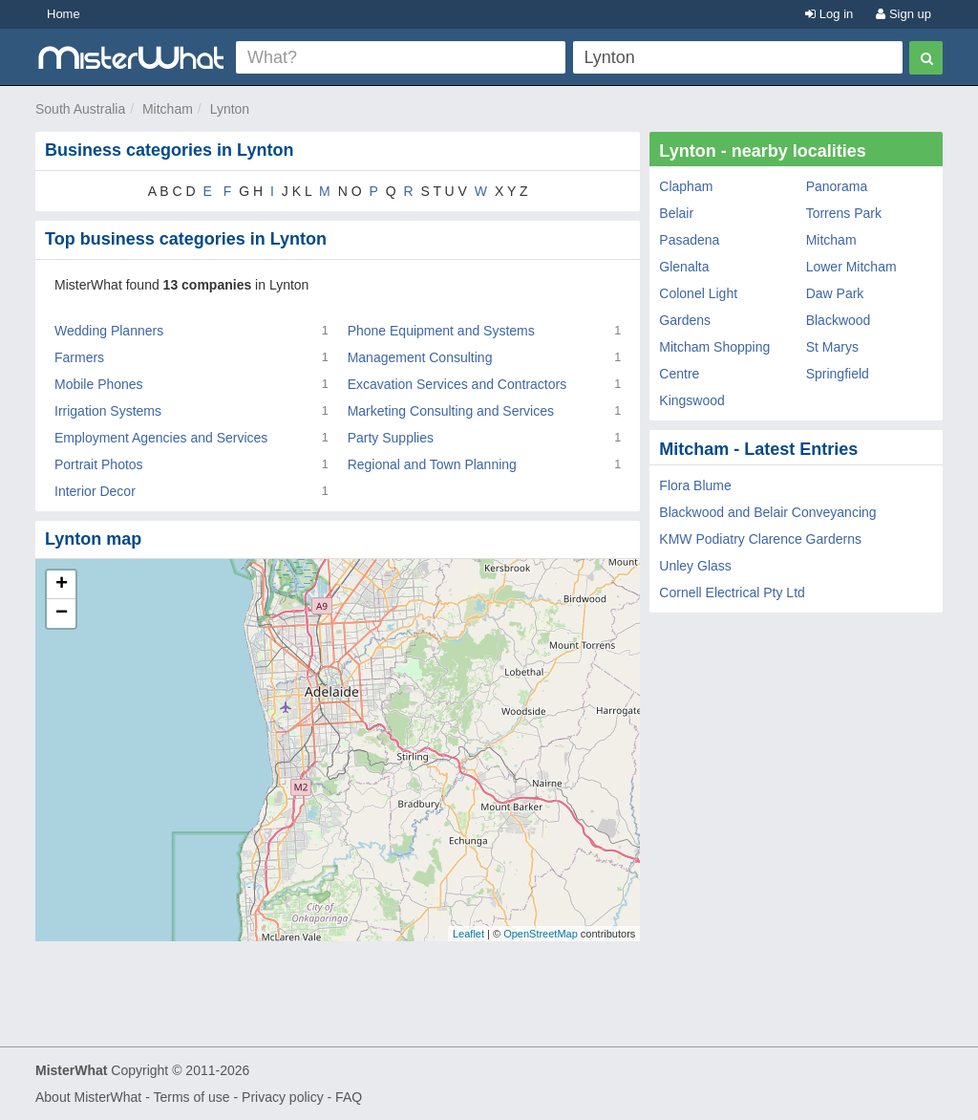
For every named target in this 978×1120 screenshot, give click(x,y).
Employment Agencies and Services (160, 437)
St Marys (832, 347)
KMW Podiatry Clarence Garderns (760, 539)
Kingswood (692, 400)
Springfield (837, 373)
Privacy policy (283, 1097)
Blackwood (838, 320)
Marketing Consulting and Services (451, 411)
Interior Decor (95, 491)
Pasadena (689, 240)
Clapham (685, 186)
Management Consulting (420, 357)
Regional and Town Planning (432, 464)
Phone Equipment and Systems (441, 330)
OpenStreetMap (540, 933)
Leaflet (468, 933)
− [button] (61, 613)
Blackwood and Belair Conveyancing (767, 512)
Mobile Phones (98, 384)
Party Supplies (391, 437)
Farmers (79, 357)
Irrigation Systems (107, 411)
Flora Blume (695, 485)
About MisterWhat (88, 1097)
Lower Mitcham (851, 266)
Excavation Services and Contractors (457, 384)
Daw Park (835, 293)
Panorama (837, 186)
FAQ (348, 1097)
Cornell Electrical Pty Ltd (732, 592)
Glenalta (684, 266)
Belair (676, 213)
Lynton (230, 109)
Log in (829, 14)
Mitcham (167, 109)
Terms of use (191, 1097)
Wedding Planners (108, 330)
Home (63, 14)
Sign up (903, 14)
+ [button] (61, 585)
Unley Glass (695, 565)
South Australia (80, 109)
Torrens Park (844, 213)
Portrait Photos (98, 464)
